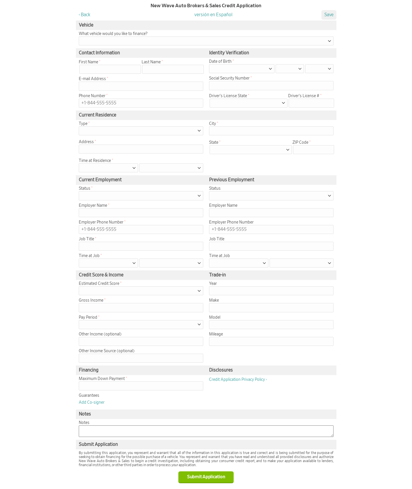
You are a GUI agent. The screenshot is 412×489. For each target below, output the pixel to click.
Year (213, 284)
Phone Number (92, 96)
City (212, 124)
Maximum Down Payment (102, 379)
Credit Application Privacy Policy (237, 380)
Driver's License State (228, 96)
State (213, 143)
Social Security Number (229, 78)
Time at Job (89, 256)
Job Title (86, 239)
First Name (88, 62)
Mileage (216, 334)
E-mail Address (92, 79)
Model (214, 317)
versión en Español (213, 14)
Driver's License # (303, 96)
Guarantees (89, 396)
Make (214, 300)
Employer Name (93, 206)
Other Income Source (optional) (107, 351)
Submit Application (206, 477)
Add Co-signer (92, 403)
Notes (84, 423)
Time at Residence (95, 161)
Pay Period (88, 317)
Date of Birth (220, 62)
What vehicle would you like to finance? (113, 34)
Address (86, 142)
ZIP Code (300, 143)
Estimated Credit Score (99, 284)
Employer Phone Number (101, 222)
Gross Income (91, 300)
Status (84, 189)
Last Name (151, 62)
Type (83, 124)
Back (85, 14)
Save (329, 14)
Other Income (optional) (100, 334)
